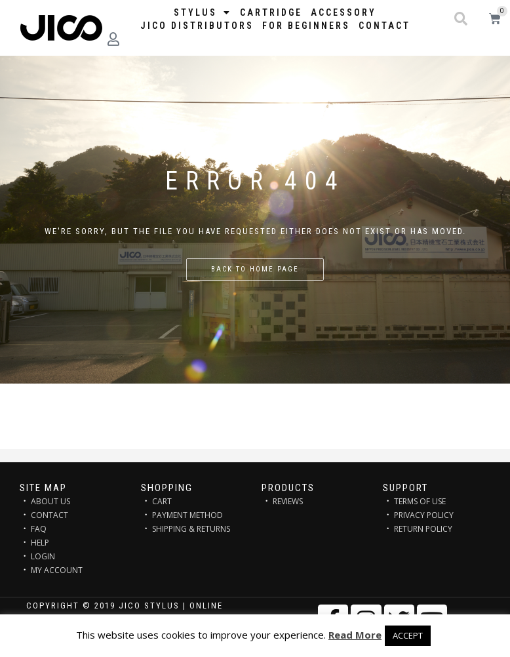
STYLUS (202, 12)
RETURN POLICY (423, 528)
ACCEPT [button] (408, 635)
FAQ (39, 528)
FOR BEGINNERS (306, 25)
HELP (40, 542)
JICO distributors (197, 25)
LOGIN (43, 556)
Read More (355, 634)
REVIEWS (288, 501)
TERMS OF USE (420, 501)
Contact (384, 25)
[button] (461, 19)
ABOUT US (50, 501)
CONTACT (49, 515)
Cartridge (271, 12)
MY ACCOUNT (57, 570)
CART (162, 501)
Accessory (343, 12)
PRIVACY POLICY (424, 515)
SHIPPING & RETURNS (191, 528)
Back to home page (255, 269)
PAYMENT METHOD (187, 515)
